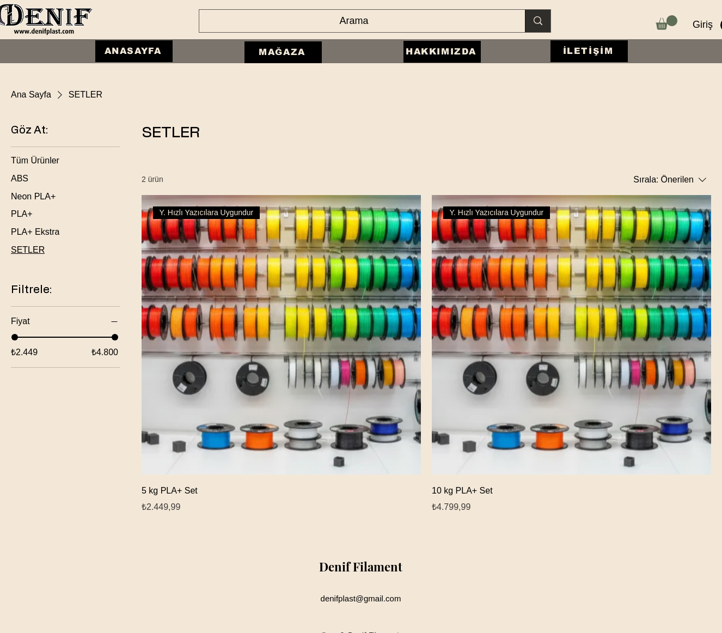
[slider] (14, 337)
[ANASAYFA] (134, 51)
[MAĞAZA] (283, 52)
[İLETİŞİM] (589, 51)
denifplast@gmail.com (361, 598)
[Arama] (354, 21)
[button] (666, 22)
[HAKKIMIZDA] (442, 52)
